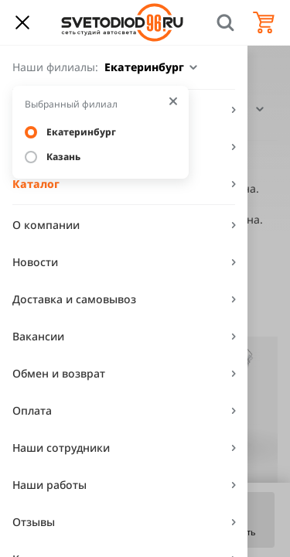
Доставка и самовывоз (74, 299)
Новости (35, 262)
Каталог (36, 183)
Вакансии (38, 336)
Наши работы (49, 484)
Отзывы (33, 521)
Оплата (32, 410)
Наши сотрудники (61, 447)
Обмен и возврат (58, 373)
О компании (46, 224)
